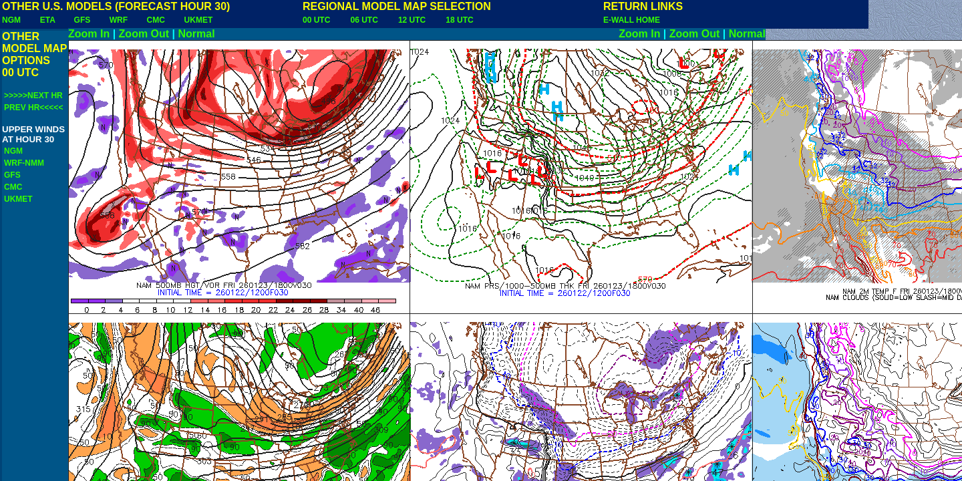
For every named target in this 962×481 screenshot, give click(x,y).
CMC (156, 20)
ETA (47, 20)
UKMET (198, 20)
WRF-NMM (24, 163)
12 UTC (412, 20)
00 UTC (316, 20)
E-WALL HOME (631, 20)
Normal (196, 33)
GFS (82, 20)
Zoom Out (144, 33)
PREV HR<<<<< (33, 107)
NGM (11, 20)
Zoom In (89, 33)
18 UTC (459, 20)
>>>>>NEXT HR (33, 95)
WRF (119, 20)
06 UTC (363, 20)
